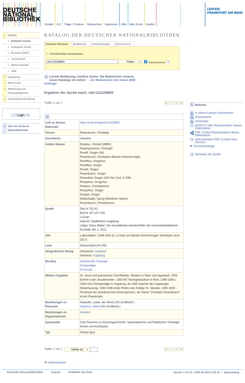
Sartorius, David (90, 306)
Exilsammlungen (101, 44)
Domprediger (88, 265)
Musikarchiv (79, 44)
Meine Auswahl (20, 65)
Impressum (111, 24)
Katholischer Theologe (94, 261)
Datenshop (14, 77)
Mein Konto (136, 24)
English (150, 24)
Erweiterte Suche (21, 47)
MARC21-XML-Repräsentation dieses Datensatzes (218, 127)
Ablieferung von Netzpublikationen (18, 90)
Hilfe (123, 24)
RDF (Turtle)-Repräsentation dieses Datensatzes (217, 134)
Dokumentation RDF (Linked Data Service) (216, 141)
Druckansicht (203, 117)
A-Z (59, 24)
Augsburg (99, 255)
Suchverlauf (18, 58)
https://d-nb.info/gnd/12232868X (100, 122)
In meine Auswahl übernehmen (214, 112)
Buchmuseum (123, 44)
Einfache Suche (21, 41)
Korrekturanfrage (202, 146)
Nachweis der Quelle (208, 154)
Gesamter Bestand (56, 44)
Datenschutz (94, 24)
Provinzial (86, 269)
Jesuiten (85, 312)
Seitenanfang (231, 372)
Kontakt (49, 24)
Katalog (12, 35)
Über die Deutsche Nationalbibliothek (18, 128)
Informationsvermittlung (21, 98)
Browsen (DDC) (20, 52)
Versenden (201, 121)
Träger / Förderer (74, 24)
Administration (55, 362)
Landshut (100, 251)
